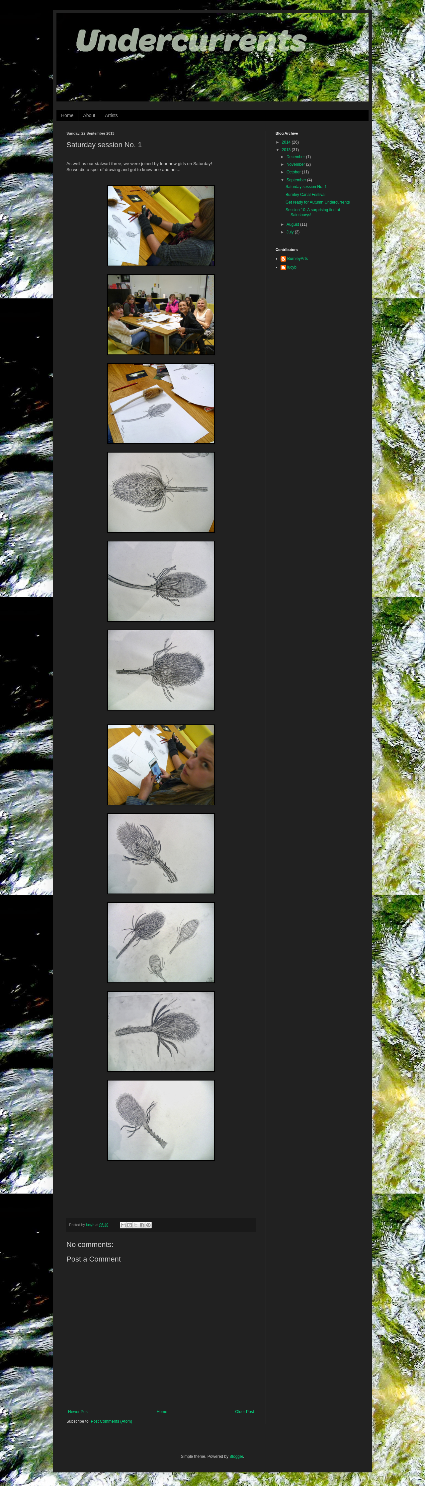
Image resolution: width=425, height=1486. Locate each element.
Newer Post (78, 1411)
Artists (111, 115)
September (297, 180)
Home (67, 115)
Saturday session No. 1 (306, 186)
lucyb (292, 267)
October (294, 172)
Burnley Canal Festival (305, 194)
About (89, 115)
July (291, 232)
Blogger (236, 1456)
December (296, 157)
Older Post (244, 1411)
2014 (287, 142)
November (296, 164)
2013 (287, 150)
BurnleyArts (297, 258)
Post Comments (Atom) (111, 1421)
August (293, 224)
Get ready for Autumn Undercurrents (318, 202)
